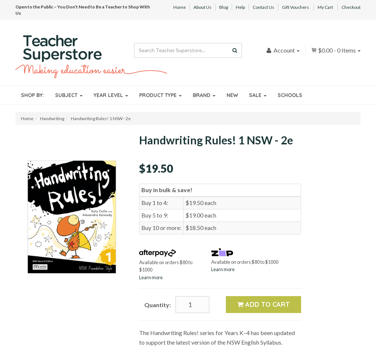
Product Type (160, 95)
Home (179, 7)
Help (240, 7)
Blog (223, 7)
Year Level (111, 95)
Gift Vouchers (295, 7)
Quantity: (157, 304)
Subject (69, 95)
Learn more (151, 277)
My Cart (325, 7)
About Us (203, 7)
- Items (336, 50)
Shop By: (32, 95)
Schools (290, 95)
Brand (204, 95)
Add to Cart (263, 304)
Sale (258, 95)
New (232, 95)
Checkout (351, 7)
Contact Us (263, 7)
